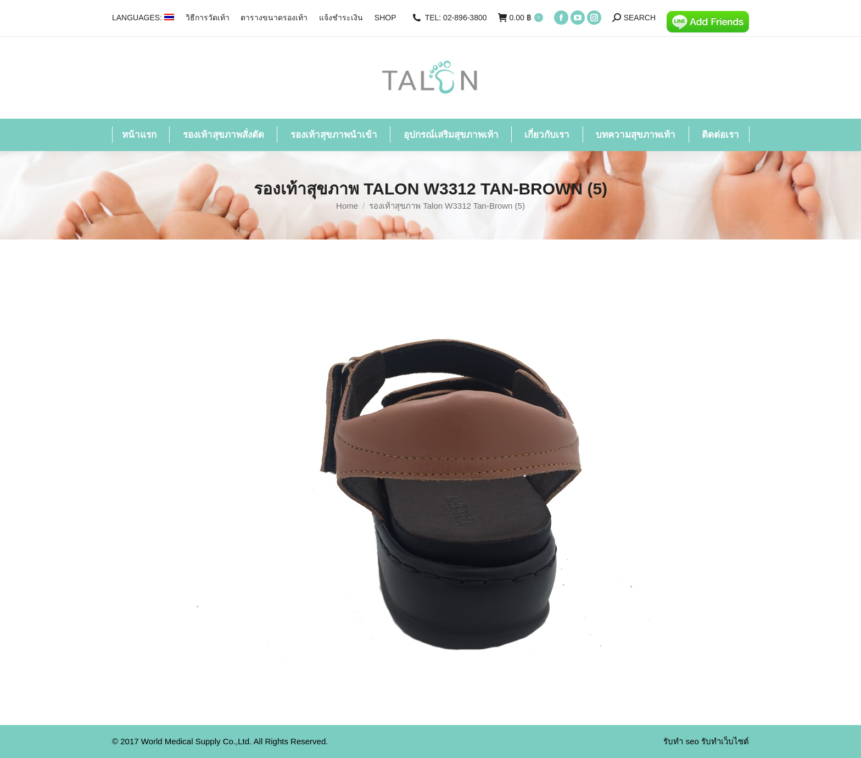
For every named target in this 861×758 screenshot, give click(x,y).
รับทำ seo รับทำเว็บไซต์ (706, 741)
